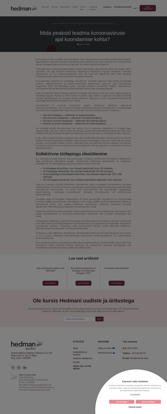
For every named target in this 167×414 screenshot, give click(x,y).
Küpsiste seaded (135, 407)
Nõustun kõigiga (148, 402)
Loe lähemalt (135, 394)
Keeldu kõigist (121, 402)
